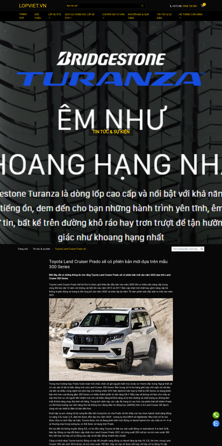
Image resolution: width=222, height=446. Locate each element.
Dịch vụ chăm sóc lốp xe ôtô (80, 16)
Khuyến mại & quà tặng (138, 16)
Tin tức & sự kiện (164, 16)
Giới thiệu (37, 16)
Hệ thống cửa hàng (191, 15)
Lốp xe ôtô (54, 15)
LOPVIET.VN (33, 6)
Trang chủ (23, 16)
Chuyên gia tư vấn (113, 15)
